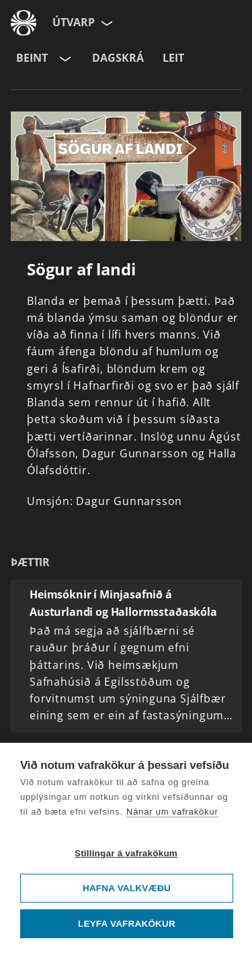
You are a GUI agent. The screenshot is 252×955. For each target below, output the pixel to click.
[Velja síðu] (105, 23)
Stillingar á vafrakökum (126, 853)
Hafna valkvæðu (127, 888)
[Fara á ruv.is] (23, 23)
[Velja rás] (63, 58)
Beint (32, 57)
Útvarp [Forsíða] (73, 22)
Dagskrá (118, 57)
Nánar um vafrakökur (172, 812)
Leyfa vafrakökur (126, 924)
